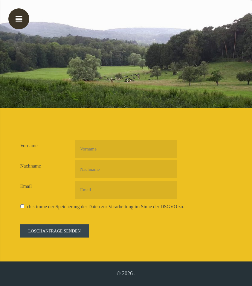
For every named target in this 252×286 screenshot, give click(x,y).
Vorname (29, 145)
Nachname (30, 166)
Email (26, 186)
